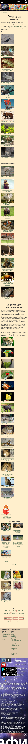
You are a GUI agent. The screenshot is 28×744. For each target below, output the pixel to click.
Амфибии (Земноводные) (14, 642)
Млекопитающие (7, 346)
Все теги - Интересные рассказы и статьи (5, 637)
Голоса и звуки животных (7, 486)
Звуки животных (13, 655)
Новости (17, 662)
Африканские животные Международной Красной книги (7, 459)
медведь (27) (7, 613)
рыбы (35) (7, 610)
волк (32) (14, 610)
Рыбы (7, 390)
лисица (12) (15, 621)
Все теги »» (14, 623)
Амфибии (7, 379)
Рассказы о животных (13, 636)
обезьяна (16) (7, 618)
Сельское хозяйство (20, 664)
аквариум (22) (7, 615)
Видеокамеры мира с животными (7, 498)
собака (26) (14, 613)
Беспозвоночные (7, 401)
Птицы (7, 357)
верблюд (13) (7, 621)
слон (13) (21, 618)
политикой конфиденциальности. (14, 732)
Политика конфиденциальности (7, 633)
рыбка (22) (14, 615)
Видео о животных (13, 650)
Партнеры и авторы (20, 661)
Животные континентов (14, 652)
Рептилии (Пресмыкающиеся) (16, 640)
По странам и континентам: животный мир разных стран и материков (7, 473)
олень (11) (21, 621)
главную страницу (18, 26)
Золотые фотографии (14, 647)
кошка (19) (21, 615)
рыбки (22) (21, 613)
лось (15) (15, 618)
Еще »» (14, 564)
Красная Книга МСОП (7, 447)
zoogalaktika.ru (17, 717)
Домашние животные (7, 412)
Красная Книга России (7, 423)
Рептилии (7, 368)
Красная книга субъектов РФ (7, 435)
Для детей (13, 638)
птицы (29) (20, 610)
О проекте (18, 660)
